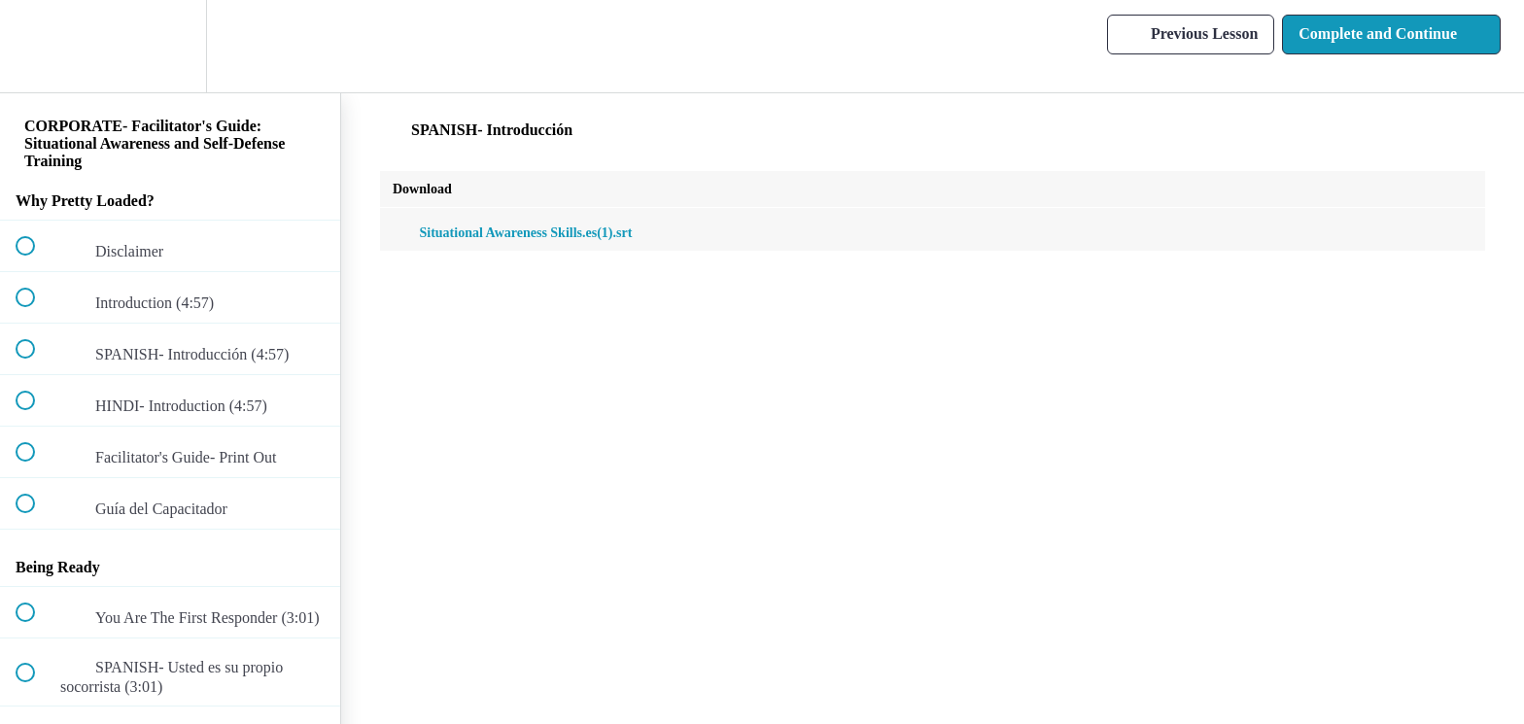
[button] (36, 46)
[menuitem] (170, 46)
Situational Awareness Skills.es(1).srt (512, 232)
